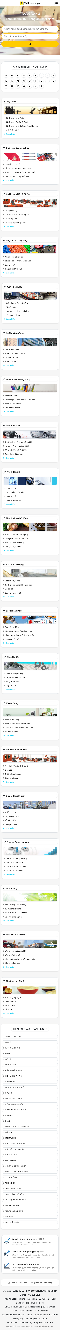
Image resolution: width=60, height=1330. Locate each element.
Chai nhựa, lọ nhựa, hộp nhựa (18, 260)
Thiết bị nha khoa (13, 500)
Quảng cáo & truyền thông (17, 1172)
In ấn (7, 1121)
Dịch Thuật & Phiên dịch (16, 866)
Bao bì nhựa (10, 265)
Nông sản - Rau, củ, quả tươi (17, 538)
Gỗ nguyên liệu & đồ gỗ (18, 194)
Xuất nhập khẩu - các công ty (18, 303)
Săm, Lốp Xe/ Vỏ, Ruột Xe (16, 450)
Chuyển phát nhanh (13, 963)
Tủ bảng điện (10, 820)
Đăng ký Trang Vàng (19, 1283)
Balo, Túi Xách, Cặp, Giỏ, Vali (17, 176)
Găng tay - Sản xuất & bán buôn (18, 631)
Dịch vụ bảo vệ (11, 357)
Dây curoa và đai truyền (16, 677)
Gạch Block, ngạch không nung (18, 585)
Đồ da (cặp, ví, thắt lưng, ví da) (18, 168)
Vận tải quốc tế (12, 307)
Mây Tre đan (10, 1001)
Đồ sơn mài (10, 1005)
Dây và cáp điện (12, 816)
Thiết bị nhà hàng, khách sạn (17, 723)
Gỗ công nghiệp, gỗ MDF (15, 222)
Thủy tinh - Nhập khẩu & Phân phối (20, 172)
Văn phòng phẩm (12, 407)
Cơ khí (8, 1059)
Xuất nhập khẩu (14, 286)
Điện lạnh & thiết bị (13, 1076)
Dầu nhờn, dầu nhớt (13, 454)
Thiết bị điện (10, 812)
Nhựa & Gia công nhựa (17, 240)
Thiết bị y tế (11, 496)
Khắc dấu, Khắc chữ (14, 870)
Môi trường (11, 888)
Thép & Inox (10, 1183)
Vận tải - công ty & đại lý (15, 951)
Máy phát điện (11, 824)
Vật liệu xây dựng (15, 564)
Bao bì (8, 1042)
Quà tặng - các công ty (14, 164)
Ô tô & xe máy (13, 425)
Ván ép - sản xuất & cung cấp (17, 214)
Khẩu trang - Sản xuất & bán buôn (19, 635)
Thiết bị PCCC (10, 361)
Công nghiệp (13, 657)
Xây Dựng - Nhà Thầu (15, 118)
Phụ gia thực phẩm (13, 546)
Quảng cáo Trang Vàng (42, 1283)
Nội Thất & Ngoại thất (16, 749)
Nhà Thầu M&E (12, 130)
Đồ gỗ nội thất (11, 218)
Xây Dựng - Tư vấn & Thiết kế (18, 122)
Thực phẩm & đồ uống (17, 518)
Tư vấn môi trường (13, 908)
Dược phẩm (11, 488)
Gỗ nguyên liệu (11, 210)
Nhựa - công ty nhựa (14, 257)
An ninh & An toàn (15, 333)
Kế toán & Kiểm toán (14, 862)
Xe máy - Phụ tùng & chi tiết (17, 446)
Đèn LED (8, 770)
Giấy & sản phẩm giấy (14, 1104)
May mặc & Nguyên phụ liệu (17, 1127)
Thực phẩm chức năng (15, 492)
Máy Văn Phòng (12, 395)
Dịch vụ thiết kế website (27, 1264)
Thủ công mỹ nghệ (15, 981)
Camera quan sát (12, 349)
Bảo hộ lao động (14, 610)
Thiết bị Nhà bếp (12, 719)
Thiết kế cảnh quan (13, 774)
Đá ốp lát (9, 589)
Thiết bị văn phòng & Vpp (18, 379)
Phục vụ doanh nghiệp (18, 842)
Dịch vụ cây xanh (12, 778)
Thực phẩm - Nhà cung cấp (16, 534)
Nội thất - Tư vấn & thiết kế (16, 766)
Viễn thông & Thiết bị (14, 1211)
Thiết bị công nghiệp (14, 673)
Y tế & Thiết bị (13, 472)
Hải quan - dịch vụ (13, 315)
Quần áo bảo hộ (12, 639)
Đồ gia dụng (12, 703)
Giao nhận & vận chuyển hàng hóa (20, 959)
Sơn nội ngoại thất (13, 593)
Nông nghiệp (10, 1155)
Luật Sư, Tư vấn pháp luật (17, 858)
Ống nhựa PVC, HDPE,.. (15, 269)
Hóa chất (9, 1115)
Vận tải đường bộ (12, 955)
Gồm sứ (8, 1009)
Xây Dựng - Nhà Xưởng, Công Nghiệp (22, 126)
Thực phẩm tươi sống (14, 542)
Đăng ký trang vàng (28, 1239)
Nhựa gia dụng (11, 731)
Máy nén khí (11, 685)
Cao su (8, 1053)
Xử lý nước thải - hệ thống (16, 912)
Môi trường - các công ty (15, 904)
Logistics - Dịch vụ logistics (17, 311)
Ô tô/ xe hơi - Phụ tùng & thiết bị (19, 442)
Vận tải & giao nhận (15, 934)
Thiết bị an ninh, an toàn (15, 353)
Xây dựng (11, 101)
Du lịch (8, 1093)
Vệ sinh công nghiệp (14, 917)
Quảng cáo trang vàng (28, 1251)
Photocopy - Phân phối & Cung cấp (20, 399)
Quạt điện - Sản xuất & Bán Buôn (19, 727)
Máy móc (9, 1132)
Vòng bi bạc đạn (13, 681)
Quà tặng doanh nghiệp (17, 148)
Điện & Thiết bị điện (15, 796)
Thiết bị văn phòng (13, 403)
